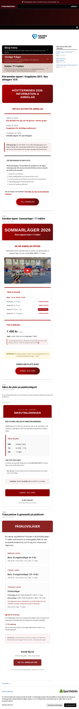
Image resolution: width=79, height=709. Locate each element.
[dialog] (39, 701)
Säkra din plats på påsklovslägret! (19, 387)
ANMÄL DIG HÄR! (27, 493)
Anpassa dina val (7, 705)
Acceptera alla (70, 705)
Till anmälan (27, 202)
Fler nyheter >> (6, 683)
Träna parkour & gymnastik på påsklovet (23, 514)
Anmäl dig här (27, 371)
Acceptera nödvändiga (55, 705)
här (38, 342)
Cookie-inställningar (7, 691)
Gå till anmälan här (27, 662)
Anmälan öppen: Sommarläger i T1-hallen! (23, 218)
